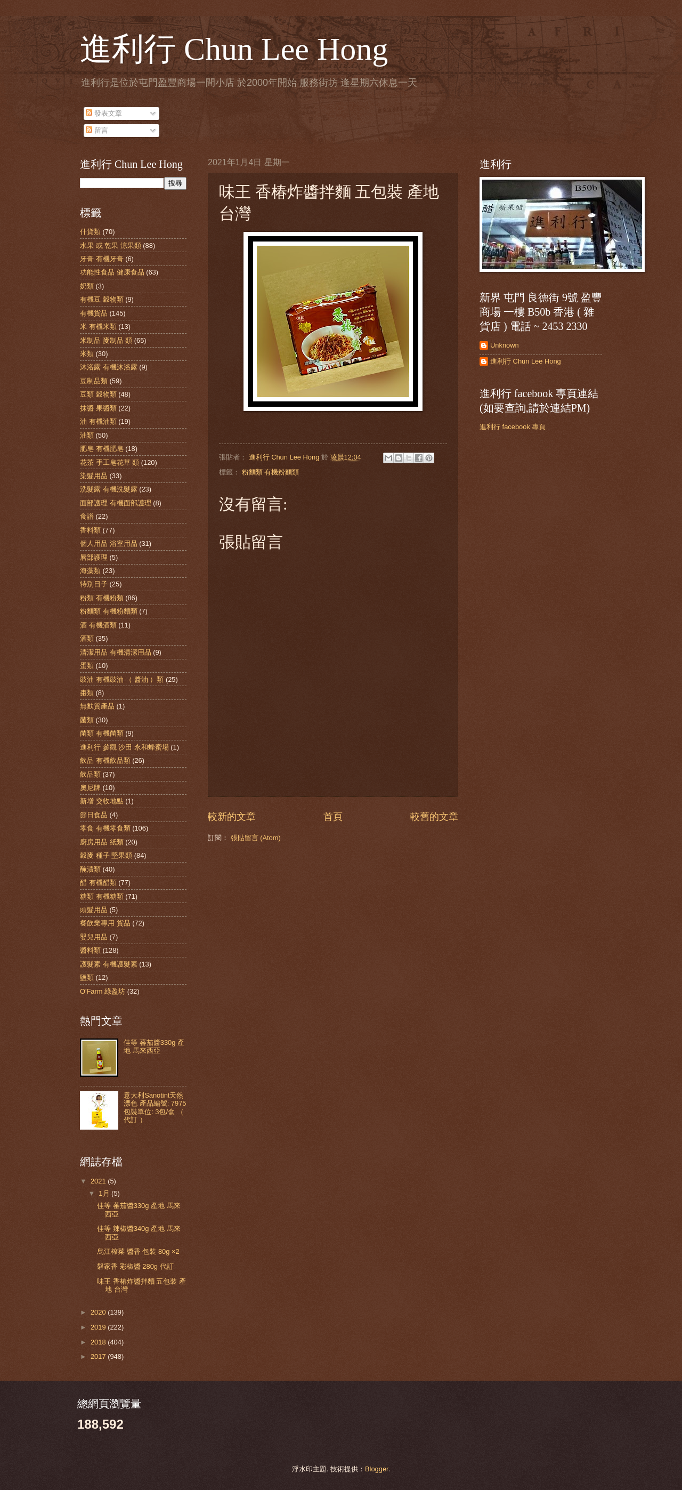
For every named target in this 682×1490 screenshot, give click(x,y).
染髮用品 (94, 476)
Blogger (376, 1469)
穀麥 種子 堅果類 (106, 855)
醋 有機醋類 (98, 883)
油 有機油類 (98, 421)
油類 (87, 435)
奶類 (87, 286)
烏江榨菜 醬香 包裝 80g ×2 (138, 1251)
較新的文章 (232, 816)
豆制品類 (94, 381)
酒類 (87, 638)
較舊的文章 (434, 816)
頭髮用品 (94, 910)
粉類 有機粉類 (102, 598)
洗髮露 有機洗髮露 (108, 489)
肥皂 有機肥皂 (102, 449)
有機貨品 (94, 313)
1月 (105, 1193)
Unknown (504, 345)
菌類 (87, 720)
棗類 (87, 693)
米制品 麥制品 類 (106, 340)
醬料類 (90, 950)
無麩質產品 (97, 706)
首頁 (333, 816)
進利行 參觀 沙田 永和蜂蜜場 (124, 747)
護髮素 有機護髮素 (108, 964)
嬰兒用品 (94, 937)
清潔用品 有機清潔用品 (115, 652)
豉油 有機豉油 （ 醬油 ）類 (122, 679)
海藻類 (90, 571)
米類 (87, 354)
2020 (99, 1312)
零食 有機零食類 (105, 828)
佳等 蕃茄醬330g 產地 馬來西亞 (154, 1046)
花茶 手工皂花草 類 (109, 462)
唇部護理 (94, 557)
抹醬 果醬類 (98, 408)
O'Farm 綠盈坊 (102, 991)
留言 (97, 130)
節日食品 (94, 815)
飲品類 (90, 774)
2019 (99, 1327)
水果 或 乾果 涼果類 (110, 245)
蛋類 (87, 666)
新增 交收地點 (102, 801)
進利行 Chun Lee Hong (234, 49)
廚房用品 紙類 (102, 842)
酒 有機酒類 (98, 625)
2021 (99, 1181)
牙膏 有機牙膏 (102, 259)
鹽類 (87, 977)
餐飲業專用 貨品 (105, 923)
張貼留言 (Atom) (256, 838)
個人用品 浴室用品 (108, 543)
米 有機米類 (98, 327)
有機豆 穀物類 (102, 299)
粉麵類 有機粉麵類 (270, 472)
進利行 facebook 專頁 (513, 427)
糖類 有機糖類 (102, 896)
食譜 (87, 516)
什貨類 (90, 232)
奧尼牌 (90, 788)
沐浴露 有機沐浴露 (108, 367)
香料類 (90, 530)
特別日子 (94, 584)
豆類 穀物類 (98, 394)
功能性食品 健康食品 (112, 272)
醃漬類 (90, 869)
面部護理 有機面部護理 (115, 503)
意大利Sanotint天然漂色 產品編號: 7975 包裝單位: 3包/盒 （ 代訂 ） (155, 1107)
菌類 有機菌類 (102, 733)
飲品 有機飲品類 (105, 760)
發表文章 (104, 113)
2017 (99, 1356)
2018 (99, 1342)
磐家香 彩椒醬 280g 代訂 (135, 1266)
